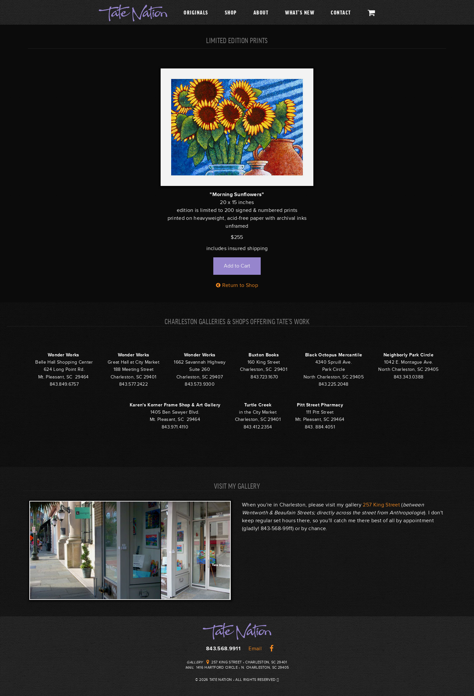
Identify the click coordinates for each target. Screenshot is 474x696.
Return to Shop (237, 285)
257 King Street (381, 505)
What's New (299, 12)
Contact (341, 12)
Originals (196, 12)
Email (255, 648)
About (261, 12)
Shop (231, 12)
